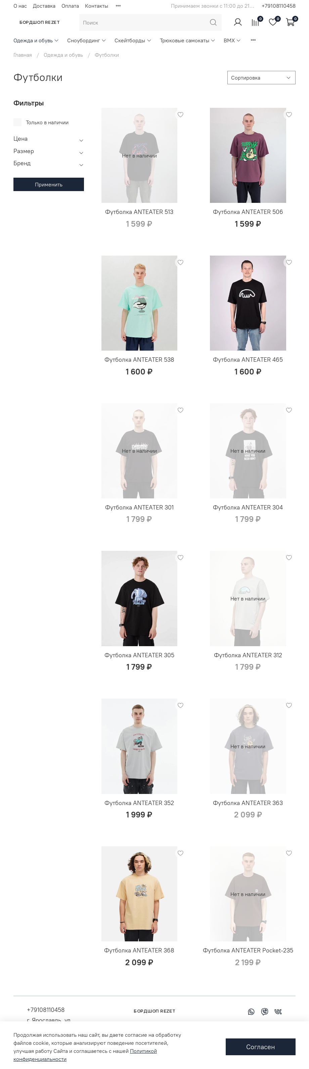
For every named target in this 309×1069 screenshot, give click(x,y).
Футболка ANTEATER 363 (248, 803)
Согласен (260, 1046)
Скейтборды (133, 40)
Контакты (96, 5)
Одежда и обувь (36, 40)
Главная (22, 54)
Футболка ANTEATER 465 (248, 359)
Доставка (44, 5)
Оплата (70, 5)
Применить (48, 184)
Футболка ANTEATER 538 (139, 359)
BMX (232, 40)
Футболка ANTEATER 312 (248, 655)
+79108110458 (279, 5)
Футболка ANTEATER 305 (139, 655)
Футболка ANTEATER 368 (139, 950)
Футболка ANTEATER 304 (248, 507)
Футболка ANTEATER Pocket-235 (248, 950)
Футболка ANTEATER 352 (139, 803)
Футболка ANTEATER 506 (248, 212)
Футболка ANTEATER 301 (139, 507)
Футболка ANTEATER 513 (139, 212)
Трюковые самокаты (188, 40)
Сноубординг (86, 40)
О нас (20, 5)
